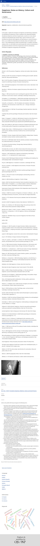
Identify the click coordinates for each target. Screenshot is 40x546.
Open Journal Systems (7, 468)
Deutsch (4, 475)
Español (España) (5, 479)
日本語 (3, 487)
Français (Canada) (6, 481)
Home (3, 5)
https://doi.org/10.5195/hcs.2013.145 (12, 21)
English (3, 477)
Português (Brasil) (6, 485)
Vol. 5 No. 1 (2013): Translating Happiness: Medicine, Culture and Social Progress (17, 6)
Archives (7, 5)
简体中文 (4, 489)
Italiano (3, 483)
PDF (4, 378)
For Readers (4, 497)
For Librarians (4, 500)
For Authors (4, 499)
